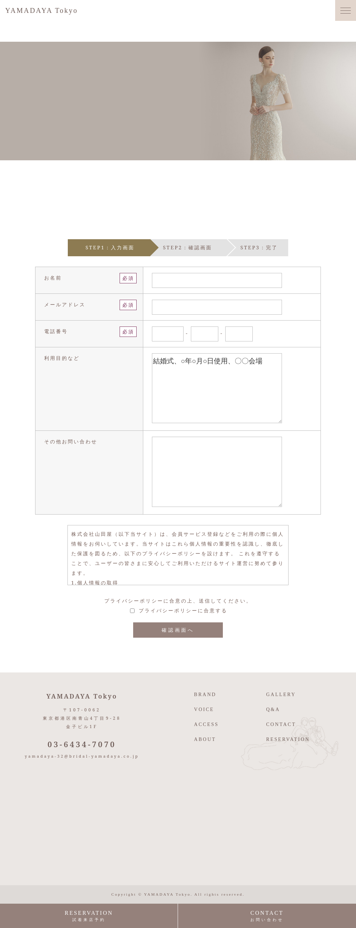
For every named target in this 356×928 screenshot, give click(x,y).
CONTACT (281, 724)
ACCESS (206, 724)
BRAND (205, 694)
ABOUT (205, 739)
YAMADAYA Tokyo (41, 10)
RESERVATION (288, 739)
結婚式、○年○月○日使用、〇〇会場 (217, 388)
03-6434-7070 (82, 744)
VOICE (204, 709)
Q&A (273, 709)
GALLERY (281, 694)
